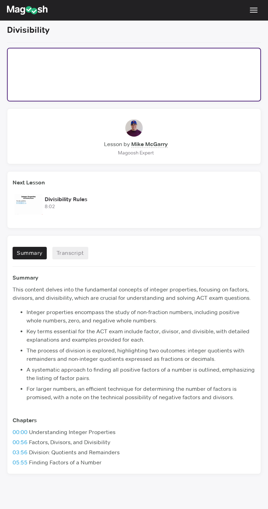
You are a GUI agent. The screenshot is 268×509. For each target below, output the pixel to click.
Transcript (70, 253)
